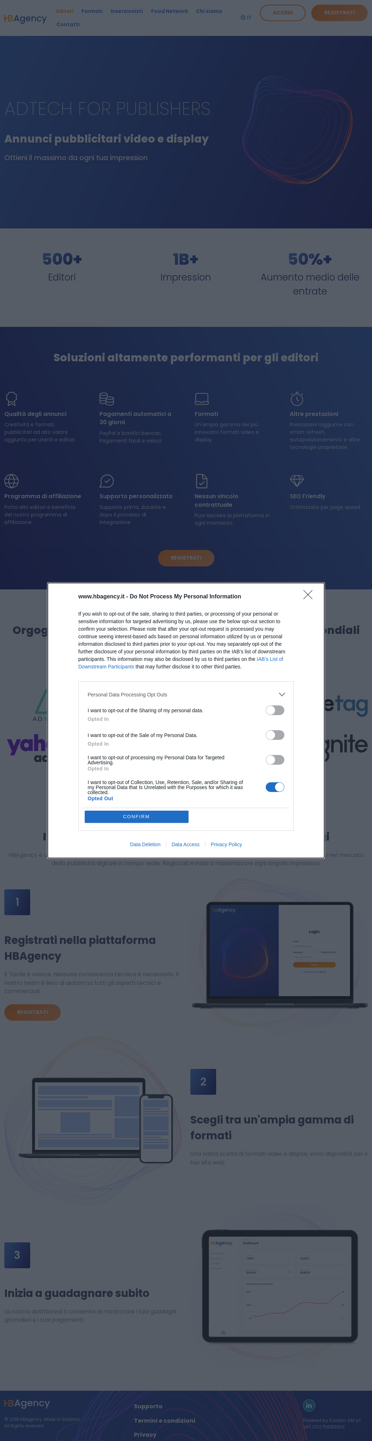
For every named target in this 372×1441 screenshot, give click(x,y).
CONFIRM (136, 816)
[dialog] (186, 720)
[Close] (310, 597)
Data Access (186, 844)
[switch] (275, 710)
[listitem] (186, 694)
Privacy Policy (226, 844)
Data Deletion (145, 844)
